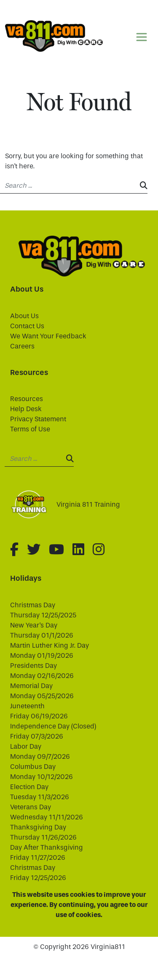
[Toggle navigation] (141, 37)
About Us (24, 316)
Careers (22, 346)
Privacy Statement (38, 419)
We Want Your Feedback (48, 336)
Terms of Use (30, 429)
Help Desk (26, 409)
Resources (26, 399)
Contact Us (27, 326)
